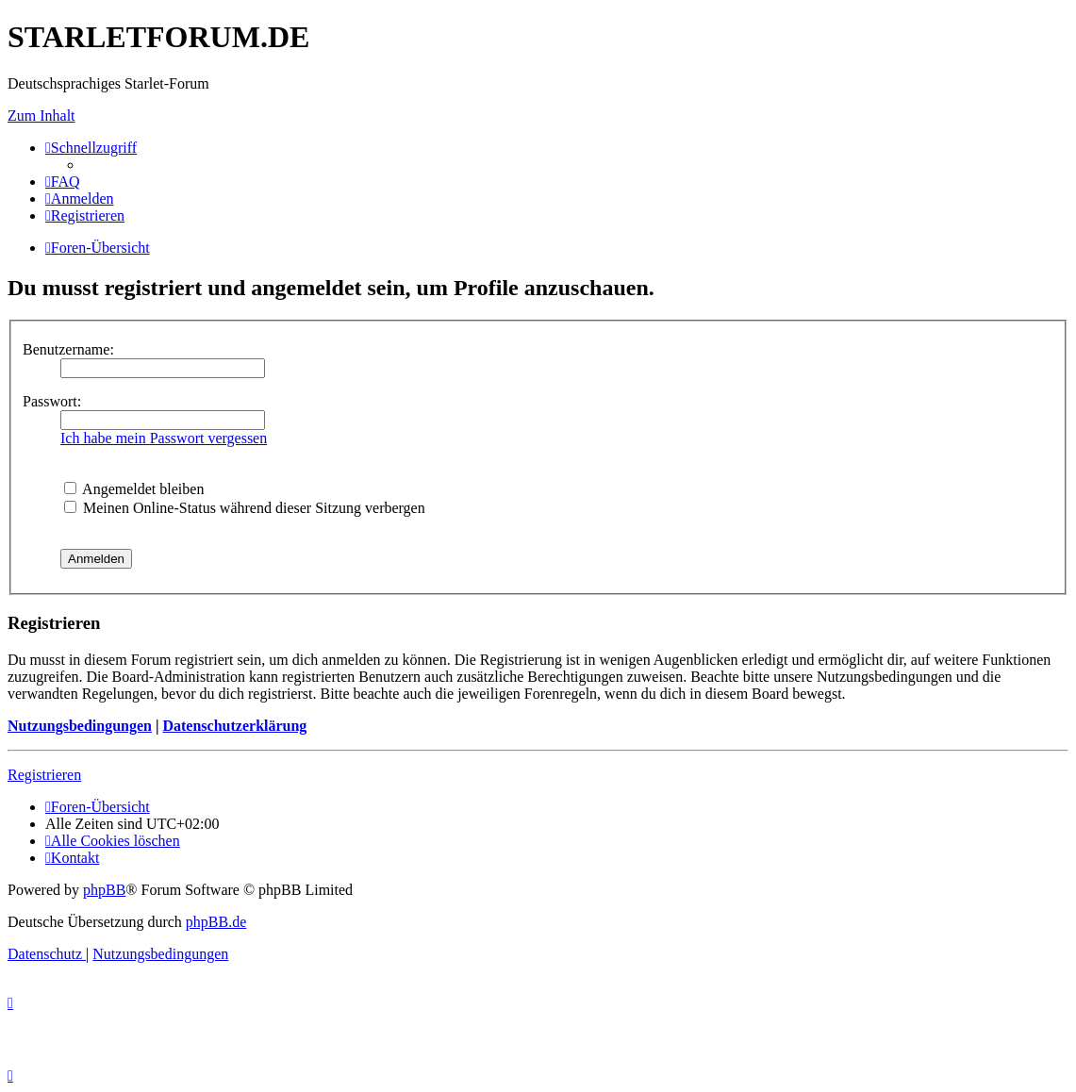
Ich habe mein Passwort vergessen (163, 438)
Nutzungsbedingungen (80, 726)
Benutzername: (68, 349)
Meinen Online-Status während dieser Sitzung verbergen (244, 508)
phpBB (104, 890)
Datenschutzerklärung (234, 726)
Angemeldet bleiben (134, 489)
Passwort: (52, 401)
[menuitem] (62, 182)
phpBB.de (216, 922)
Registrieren (44, 775)
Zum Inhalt (41, 116)
